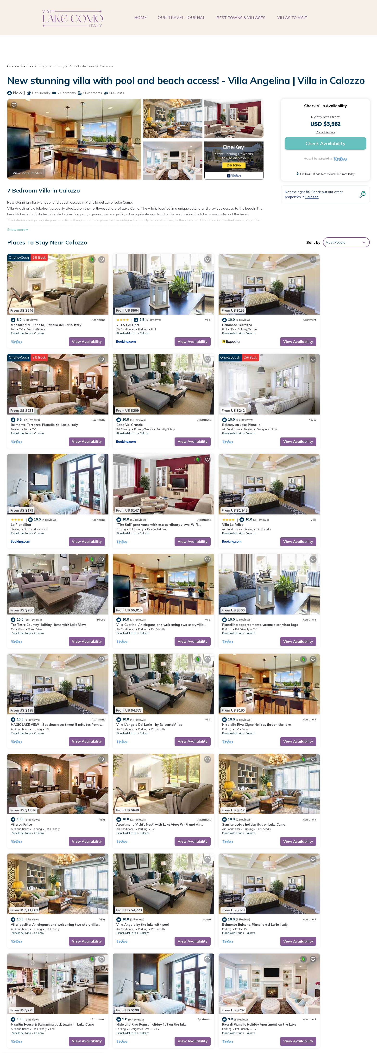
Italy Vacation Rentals (31, 963)
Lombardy (56, 66)
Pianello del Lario (82, 66)
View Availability (73, 333)
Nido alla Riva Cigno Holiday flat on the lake (228, 591)
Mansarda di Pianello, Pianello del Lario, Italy (46, 316)
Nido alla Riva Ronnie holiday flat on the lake (229, 774)
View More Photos (27, 173)
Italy (41, 66)
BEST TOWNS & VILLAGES (241, 17)
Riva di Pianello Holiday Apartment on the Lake (323, 774)
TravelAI (261, 1037)
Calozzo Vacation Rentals (34, 947)
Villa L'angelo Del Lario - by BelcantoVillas (135, 591)
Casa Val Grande (24, 408)
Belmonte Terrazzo (209, 316)
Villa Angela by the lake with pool (312, 683)
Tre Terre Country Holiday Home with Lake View (140, 499)
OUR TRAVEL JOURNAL (182, 17)
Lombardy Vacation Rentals (35, 955)
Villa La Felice (21, 499)
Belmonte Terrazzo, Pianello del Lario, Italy (319, 316)
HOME (141, 17)
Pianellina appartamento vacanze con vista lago (324, 499)
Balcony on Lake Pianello (122, 408)
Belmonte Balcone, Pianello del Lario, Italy (43, 774)
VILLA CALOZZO (115, 316)
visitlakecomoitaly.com (165, 1037)
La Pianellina (204, 408)
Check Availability (326, 143)
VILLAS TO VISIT (292, 17)
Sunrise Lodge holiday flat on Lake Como (134, 683)
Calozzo (107, 66)
